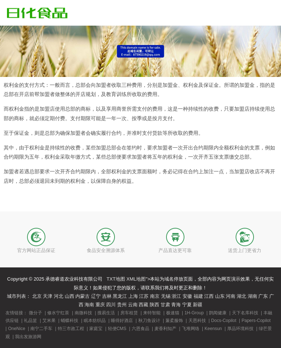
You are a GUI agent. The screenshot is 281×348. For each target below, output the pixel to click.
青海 (176, 304)
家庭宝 (95, 328)
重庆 (100, 304)
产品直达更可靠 (175, 250)
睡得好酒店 (122, 320)
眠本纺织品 (95, 320)
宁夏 (187, 304)
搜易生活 (106, 312)
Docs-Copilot (223, 320)
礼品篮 (30, 320)
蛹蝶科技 (69, 320)
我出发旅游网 (28, 336)
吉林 (107, 296)
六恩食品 (140, 328)
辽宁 (96, 296)
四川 (111, 304)
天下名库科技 (245, 312)
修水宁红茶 (58, 312)
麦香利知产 (165, 328)
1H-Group (194, 312)
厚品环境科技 (240, 328)
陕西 (154, 304)
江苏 (144, 296)
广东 (263, 296)
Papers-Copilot (255, 320)
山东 (220, 296)
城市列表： (19, 296)
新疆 (197, 304)
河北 (58, 296)
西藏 (143, 304)
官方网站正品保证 (36, 250)
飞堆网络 (190, 328)
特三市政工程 (71, 328)
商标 (85, 109)
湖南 (252, 296)
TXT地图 (115, 279)
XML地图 (136, 279)
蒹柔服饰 (174, 320)
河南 (230, 296)
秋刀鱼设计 (149, 320)
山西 (69, 296)
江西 (209, 296)
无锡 (166, 296)
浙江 (176, 296)
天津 (47, 296)
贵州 (122, 304)
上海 (133, 296)
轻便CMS (117, 328)
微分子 (35, 312)
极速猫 (172, 312)
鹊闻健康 (217, 312)
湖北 (241, 296)
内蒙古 (82, 296)
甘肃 (165, 304)
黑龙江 (120, 296)
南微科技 (83, 312)
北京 (37, 296)
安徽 (187, 296)
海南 (89, 304)
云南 (133, 304)
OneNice (16, 328)
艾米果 (49, 320)
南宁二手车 (41, 328)
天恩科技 (197, 320)
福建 (198, 296)
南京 (155, 296)
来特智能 (152, 312)
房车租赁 (129, 312)
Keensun (213, 328)
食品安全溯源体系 (106, 250)
